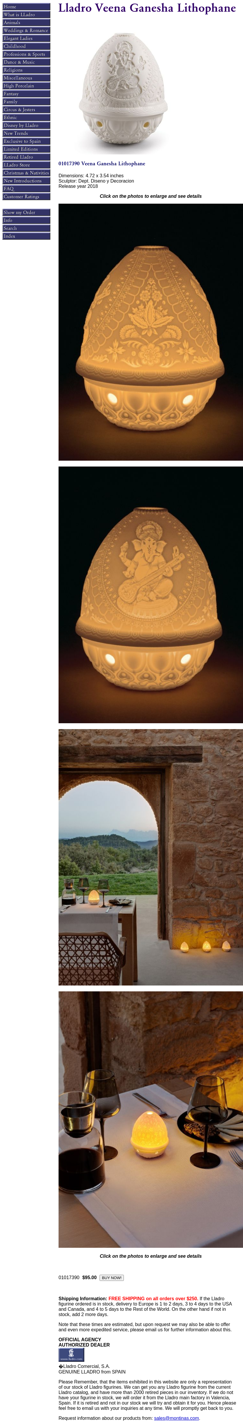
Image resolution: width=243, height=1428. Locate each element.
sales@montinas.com (176, 1418)
